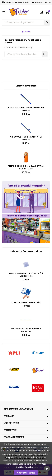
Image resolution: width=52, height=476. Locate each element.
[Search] (47, 22)
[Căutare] (23, 22)
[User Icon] (41, 12)
